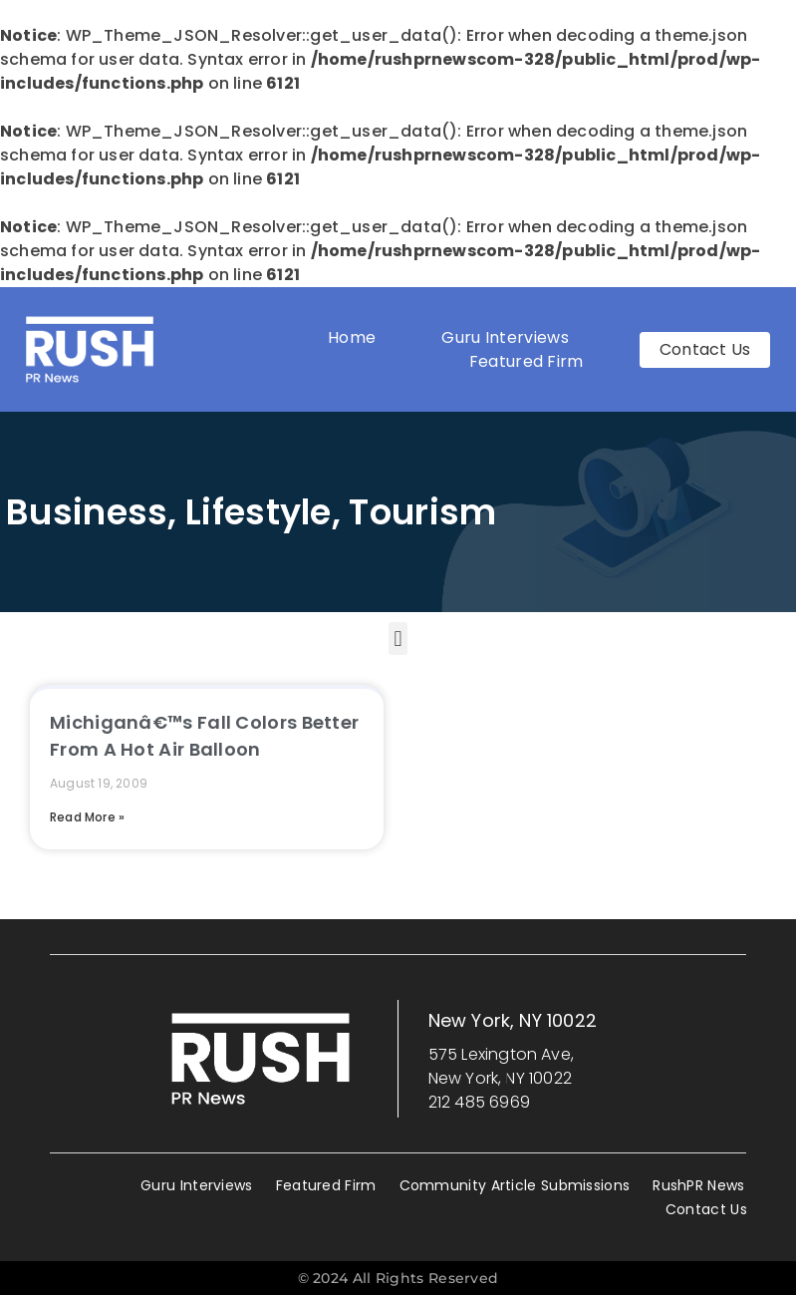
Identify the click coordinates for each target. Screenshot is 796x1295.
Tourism (422, 511)
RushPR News (698, 1185)
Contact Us (706, 1209)
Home (352, 337)
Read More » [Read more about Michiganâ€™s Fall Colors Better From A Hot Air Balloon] (87, 817)
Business (86, 511)
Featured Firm (531, 361)
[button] (398, 638)
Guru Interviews (505, 337)
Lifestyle (258, 511)
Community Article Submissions (515, 1185)
